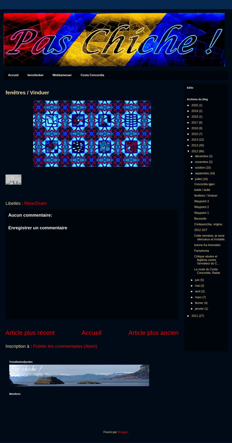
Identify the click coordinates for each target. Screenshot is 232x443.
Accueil (13, 75)
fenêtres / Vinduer (205, 195)
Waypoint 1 (201, 212)
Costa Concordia (92, 75)
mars (198, 297)
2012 (195, 151)
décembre (202, 156)
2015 (195, 134)
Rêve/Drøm (35, 203)
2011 (195, 315)
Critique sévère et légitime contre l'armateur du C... (206, 260)
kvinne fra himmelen (207, 245)
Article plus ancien (154, 332)
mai (198, 285)
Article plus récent (30, 332)
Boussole (200, 218)
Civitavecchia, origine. (208, 224)
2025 (195, 105)
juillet (199, 179)
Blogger (123, 432)
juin (197, 280)
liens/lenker (35, 75)
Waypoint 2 (201, 207)
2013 (195, 145)
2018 (195, 116)
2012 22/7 (200, 230)
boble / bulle (202, 189)
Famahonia (201, 250)
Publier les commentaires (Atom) (65, 346)
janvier (200, 308)
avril (198, 291)
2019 (195, 111)
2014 (195, 139)
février (199, 303)
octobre (200, 167)
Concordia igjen (204, 184)
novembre (202, 161)
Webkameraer (62, 75)
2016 (195, 128)
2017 (195, 122)
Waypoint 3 (201, 201)
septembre (202, 173)
